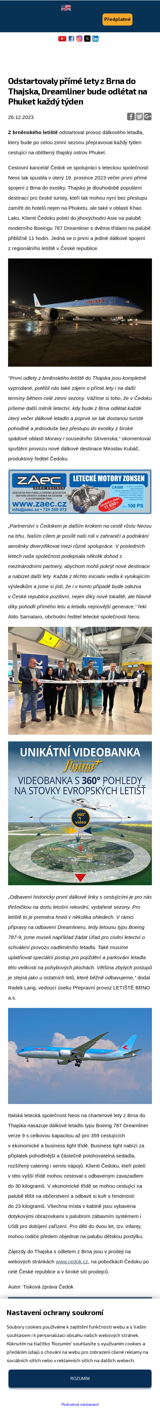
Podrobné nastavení (80, 1404)
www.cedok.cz (72, 1261)
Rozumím (79, 1378)
